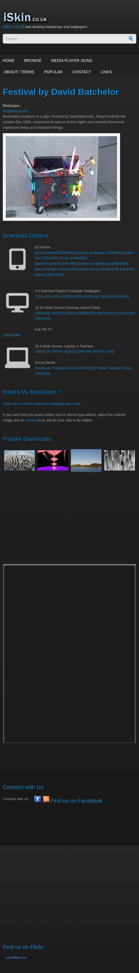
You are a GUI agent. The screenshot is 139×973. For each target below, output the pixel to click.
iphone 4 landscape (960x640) (104, 263)
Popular (53, 72)
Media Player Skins (71, 60)
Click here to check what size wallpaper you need (42, 403)
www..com (16, 957)
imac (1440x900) (74, 258)
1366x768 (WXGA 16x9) (95, 351)
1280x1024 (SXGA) (113, 296)
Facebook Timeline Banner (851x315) (64, 368)
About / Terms (19, 72)
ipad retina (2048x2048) (100, 269)
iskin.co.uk (13, 26)
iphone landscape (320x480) (99, 253)
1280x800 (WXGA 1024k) (55, 313)
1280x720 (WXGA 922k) (54, 351)
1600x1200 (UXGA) (79, 296)
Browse (32, 60)
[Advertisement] (71, 523)
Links (106, 72)
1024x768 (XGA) (48, 296)
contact (30, 420)
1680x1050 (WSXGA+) (96, 313)
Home (8, 60)
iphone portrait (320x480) (55, 253)
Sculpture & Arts (15, 111)
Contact (81, 72)
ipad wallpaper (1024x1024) (57, 269)
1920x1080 (11, 335)
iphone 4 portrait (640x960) (56, 263)
